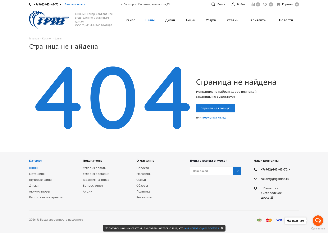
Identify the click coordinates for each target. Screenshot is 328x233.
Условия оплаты (94, 168)
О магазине (145, 161)
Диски (33, 185)
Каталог (35, 161)
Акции (87, 191)
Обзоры (142, 185)
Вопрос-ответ (93, 185)
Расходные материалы (46, 197)
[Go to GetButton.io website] (318, 228)
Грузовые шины (40, 180)
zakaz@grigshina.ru (274, 179)
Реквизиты (144, 197)
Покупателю (92, 161)
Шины (33, 168)
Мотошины (37, 174)
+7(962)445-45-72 (274, 169)
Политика (143, 191)
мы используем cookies (201, 228)
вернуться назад (214, 117)
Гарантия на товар (96, 180)
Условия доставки (96, 174)
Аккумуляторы (39, 191)
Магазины (143, 174)
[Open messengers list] (318, 220)
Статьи (141, 180)
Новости (142, 168)
